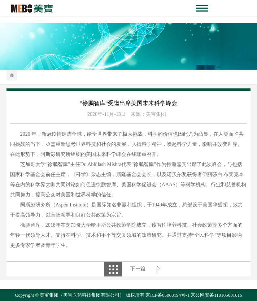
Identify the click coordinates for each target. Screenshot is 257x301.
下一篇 (137, 268)
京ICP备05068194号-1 (167, 295)
